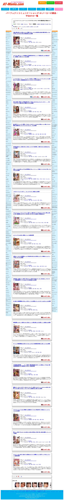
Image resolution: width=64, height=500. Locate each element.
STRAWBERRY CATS (8, 300)
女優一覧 (14, 8)
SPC (6, 105)
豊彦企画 (53, 88)
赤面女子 (7, 309)
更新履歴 (50, 8)
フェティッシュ (54, 182)
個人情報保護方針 (33, 490)
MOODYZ (53, 252)
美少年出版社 (54, 147)
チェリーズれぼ (54, 56)
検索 (41, 8)
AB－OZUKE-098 (28, 437)
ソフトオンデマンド (54, 42)
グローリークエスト (8, 206)
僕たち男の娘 (54, 211)
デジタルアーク (54, 69)
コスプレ (34, 266)
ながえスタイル (54, 98)
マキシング (54, 222)
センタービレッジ (54, 34)
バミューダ (54, 133)
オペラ (7, 147)
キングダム (8, 184)
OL (33, 156)
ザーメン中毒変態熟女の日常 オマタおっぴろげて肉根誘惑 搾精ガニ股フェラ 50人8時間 (31, 343)
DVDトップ (5, 8)
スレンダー (35, 200)
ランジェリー (53, 491)
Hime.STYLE (54, 162)
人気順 (38, 24)
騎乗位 (21, 89)
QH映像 (7, 179)
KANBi (7, 169)
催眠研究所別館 (8, 235)
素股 (47, 222)
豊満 (34, 309)
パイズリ (39, 42)
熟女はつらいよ (8, 280)
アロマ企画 (8, 60)
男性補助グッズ (39, 491)
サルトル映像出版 (8, 244)
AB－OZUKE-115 (28, 129)
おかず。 (7, 139)
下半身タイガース (8, 163)
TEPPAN (53, 73)
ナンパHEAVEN (54, 111)
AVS (6, 98)
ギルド (7, 182)
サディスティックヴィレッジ (8, 240)
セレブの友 (54, 32)
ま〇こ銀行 (54, 216)
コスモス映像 (8, 226)
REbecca (53, 299)
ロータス (53, 301)
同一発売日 (29, 41)
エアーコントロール (8, 89)
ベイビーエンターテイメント (54, 206)
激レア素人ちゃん (8, 217)
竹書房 (53, 47)
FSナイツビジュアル (8, 117)
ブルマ (45, 266)
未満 (53, 245)
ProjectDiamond (54, 201)
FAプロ (7, 115)
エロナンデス (8, 133)
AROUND (7, 58)
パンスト (47, 65)
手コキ (41, 178)
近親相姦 (30, 111)
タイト (53, 43)
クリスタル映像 (8, 196)
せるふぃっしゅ (8, 314)
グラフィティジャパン (8, 195)
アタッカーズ (8, 49)
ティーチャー (54, 64)
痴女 (32, 88)
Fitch (53, 175)
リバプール (54, 284)
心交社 (7, 288)
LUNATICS (54, 288)
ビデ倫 (31, 26)
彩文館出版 (8, 233)
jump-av (7, 273)
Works (53, 305)
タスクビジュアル (54, 50)
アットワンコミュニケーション (8, 51)
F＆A (6, 113)
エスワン (7, 107)
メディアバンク (54, 263)
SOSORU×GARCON (55, 39)
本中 (53, 214)
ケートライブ (8, 214)
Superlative (7, 292)
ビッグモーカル (54, 150)
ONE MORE (54, 310)
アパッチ (7, 54)
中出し (34, 42)
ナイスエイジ (54, 96)
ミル (53, 248)
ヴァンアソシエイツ (8, 78)
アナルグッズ (23, 491)
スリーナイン (8, 307)
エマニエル (8, 122)
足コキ (44, 178)
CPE (6, 177)
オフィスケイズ (8, 143)
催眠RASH (7, 237)
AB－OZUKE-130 (28, 37)
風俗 (34, 222)
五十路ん (7, 71)
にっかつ (53, 115)
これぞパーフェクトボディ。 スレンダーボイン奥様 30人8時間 (26, 191)
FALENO (53, 171)
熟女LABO (7, 282)
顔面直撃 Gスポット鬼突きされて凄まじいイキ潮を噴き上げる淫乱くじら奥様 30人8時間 (31, 322)
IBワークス (8, 37)
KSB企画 (7, 209)
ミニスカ (43, 65)
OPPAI (7, 141)
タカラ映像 (54, 45)
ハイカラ (53, 120)
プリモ (53, 192)
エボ (6, 118)
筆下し (31, 89)
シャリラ (7, 271)
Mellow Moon (54, 267)
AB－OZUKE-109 (28, 261)
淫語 (22, 179)
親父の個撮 (8, 150)
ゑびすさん (8, 111)
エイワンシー (8, 94)
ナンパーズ (54, 107)
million (53, 246)
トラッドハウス (54, 90)
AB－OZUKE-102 (28, 392)
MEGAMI (53, 260)
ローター (16, 491)
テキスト (26, 24)
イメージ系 (36, 26)
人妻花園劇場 (54, 154)
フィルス (53, 177)
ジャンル (32, 8)
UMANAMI (8, 86)
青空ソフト (8, 41)
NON (53, 118)
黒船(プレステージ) (8, 208)
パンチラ (38, 88)
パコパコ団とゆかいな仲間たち (54, 125)
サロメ (7, 245)
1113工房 (7, 73)
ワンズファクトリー (54, 309)
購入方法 (20, 490)
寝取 (40, 419)
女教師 (30, 65)
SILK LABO (8, 284)
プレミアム (54, 199)
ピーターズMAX (55, 141)
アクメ (45, 397)
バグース (53, 122)
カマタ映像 (8, 164)
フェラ (24, 89)
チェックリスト (50, 2)
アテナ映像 (8, 52)
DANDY (53, 54)
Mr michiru (53, 239)
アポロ (7, 56)
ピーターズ (54, 139)
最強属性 (7, 231)
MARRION (54, 235)
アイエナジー (8, 34)
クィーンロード (8, 188)
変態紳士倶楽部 (54, 207)
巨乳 (37, 42)
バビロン (53, 130)
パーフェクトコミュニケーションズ (30, 38)
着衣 (22, 66)
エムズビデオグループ (8, 127)
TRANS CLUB (54, 92)
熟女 (31, 42)
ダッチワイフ (7, 491)
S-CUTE (7, 103)
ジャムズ (7, 269)
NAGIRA (53, 101)
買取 (44, 490)
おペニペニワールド (8, 146)
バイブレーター (12, 491)
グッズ (59, 8)
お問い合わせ (42, 2)
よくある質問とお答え (40, 490)
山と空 (53, 273)
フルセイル (54, 196)
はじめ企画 (54, 126)
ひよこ (53, 164)
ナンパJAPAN (54, 109)
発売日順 (42, 24)
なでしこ (53, 105)
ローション (31, 491)
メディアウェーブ (54, 262)
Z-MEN (7, 312)
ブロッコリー (54, 203)
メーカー (23, 8)
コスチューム (48, 491)
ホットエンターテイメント (54, 213)
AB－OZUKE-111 (28, 305)
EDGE (7, 109)
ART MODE (8, 32)
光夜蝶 (7, 222)
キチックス (8, 173)
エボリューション (8, 121)
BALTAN (53, 135)
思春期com (7, 256)
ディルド (19, 491)
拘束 (39, 397)
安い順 (46, 24)
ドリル (42, 397)
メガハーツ (54, 258)
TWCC (53, 62)
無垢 (53, 254)
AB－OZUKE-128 (28, 60)
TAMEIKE (53, 52)
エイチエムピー (8, 90)
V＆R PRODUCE (55, 173)
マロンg (53, 237)
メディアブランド (54, 266)
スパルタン (8, 305)
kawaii (7, 167)
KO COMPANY (8, 211)
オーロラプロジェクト (8, 138)
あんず (7, 62)
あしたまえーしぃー (8, 48)
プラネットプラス (54, 187)
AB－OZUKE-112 (28, 195)
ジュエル (7, 275)
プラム (53, 188)
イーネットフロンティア (8, 66)
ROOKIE (53, 286)
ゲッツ (7, 218)
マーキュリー (54, 218)
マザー (53, 226)
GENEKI (7, 220)
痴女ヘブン (54, 60)
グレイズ (7, 199)
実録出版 (7, 258)
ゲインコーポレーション (8, 213)
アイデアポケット (8, 36)
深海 (6, 286)
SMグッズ (27, 491)
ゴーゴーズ (8, 224)
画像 (22, 24)
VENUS (53, 143)
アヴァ (7, 39)
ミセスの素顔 (54, 243)
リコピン (53, 282)
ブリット (53, 190)
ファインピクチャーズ (54, 170)
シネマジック (8, 260)
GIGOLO (7, 254)
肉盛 (53, 113)
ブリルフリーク (54, 194)
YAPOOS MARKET (53, 272)
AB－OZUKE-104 (28, 347)
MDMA (7, 130)
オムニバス (26, 42)
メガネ (35, 88)
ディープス (54, 66)
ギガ (6, 171)
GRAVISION (8, 192)
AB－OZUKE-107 (28, 326)
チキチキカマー (54, 58)
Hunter (53, 137)
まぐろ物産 (54, 224)
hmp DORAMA (8, 92)
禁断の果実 (8, 186)
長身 (31, 178)
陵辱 (35, 65)
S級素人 (7, 101)
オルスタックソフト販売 (8, 155)
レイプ (33, 65)
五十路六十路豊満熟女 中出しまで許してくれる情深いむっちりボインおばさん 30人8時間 (32, 301)
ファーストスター (54, 166)
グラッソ (7, 190)
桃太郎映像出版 (54, 269)
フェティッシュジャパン (54, 185)
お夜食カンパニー (8, 153)
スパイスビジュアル (8, 304)
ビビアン (53, 156)
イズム (7, 69)
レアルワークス (54, 292)
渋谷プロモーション (8, 264)
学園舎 (7, 156)
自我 (6, 252)
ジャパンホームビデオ (8, 268)
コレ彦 (7, 228)
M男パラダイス (8, 124)
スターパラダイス (8, 298)
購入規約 (24, 490)
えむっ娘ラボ (8, 128)
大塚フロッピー (8, 135)
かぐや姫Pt (7, 158)
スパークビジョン (8, 302)
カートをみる (58, 2)
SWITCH (7, 290)
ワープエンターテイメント (54, 308)
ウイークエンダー (8, 82)
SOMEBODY (8, 241)
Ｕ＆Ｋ (53, 275)
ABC (6, 96)
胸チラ (42, 88)
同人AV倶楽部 (54, 79)
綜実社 (53, 37)
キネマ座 (7, 175)
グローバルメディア (8, 202)
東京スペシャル (54, 77)
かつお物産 (8, 160)
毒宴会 (53, 83)
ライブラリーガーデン (54, 277)
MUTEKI (53, 256)
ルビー (53, 290)
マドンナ (53, 231)
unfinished (7, 64)
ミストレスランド (54, 242)
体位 (40, 464)
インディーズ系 (25, 26)
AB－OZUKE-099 (28, 459)
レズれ (53, 295)
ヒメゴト (53, 160)
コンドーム (35, 491)
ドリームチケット (54, 95)
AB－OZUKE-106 (28, 370)
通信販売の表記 (28, 490)
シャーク (7, 265)
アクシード (8, 45)
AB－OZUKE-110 (28, 284)
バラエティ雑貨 (61, 491)
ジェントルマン (8, 250)
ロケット (53, 303)
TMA (53, 81)
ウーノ (7, 83)
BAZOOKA (54, 128)
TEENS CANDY (54, 67)
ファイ (53, 167)
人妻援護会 (54, 152)
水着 (40, 266)
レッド (53, 297)
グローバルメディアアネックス (8, 204)
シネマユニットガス (8, 262)
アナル (30, 243)
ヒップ (37, 464)
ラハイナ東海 (54, 280)
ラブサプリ (44, 491)
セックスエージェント (8, 311)
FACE (53, 179)
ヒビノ (53, 158)
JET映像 (7, 248)
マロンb (53, 233)
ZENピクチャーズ (54, 36)
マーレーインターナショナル (54, 221)
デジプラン (54, 71)
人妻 (29, 42)
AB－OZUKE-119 (28, 107)
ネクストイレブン (54, 117)
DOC (53, 86)
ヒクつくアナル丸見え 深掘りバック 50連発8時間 (23, 235)
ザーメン (27, 89)
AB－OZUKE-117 (28, 174)
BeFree (53, 145)
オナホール (2, 491)
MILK (53, 250)
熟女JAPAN (8, 277)
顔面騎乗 (34, 178)
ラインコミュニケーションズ (54, 279)
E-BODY (7, 67)
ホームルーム (54, 209)
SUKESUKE (8, 295)
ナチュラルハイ (54, 103)
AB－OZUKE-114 (28, 239)
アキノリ (7, 43)
